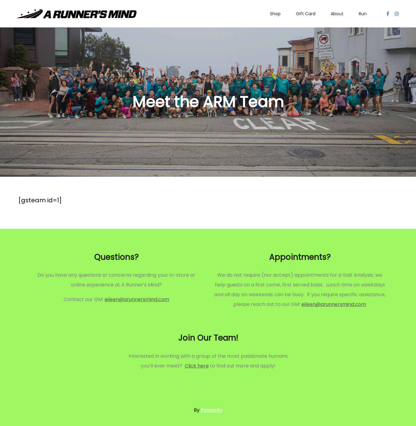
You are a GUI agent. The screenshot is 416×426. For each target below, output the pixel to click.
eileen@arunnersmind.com (137, 299)
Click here (197, 365)
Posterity (211, 410)
